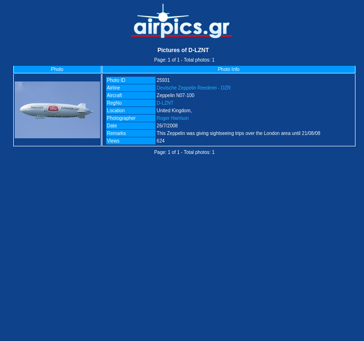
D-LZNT (165, 103)
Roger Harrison (173, 118)
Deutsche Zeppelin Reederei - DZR (194, 87)
